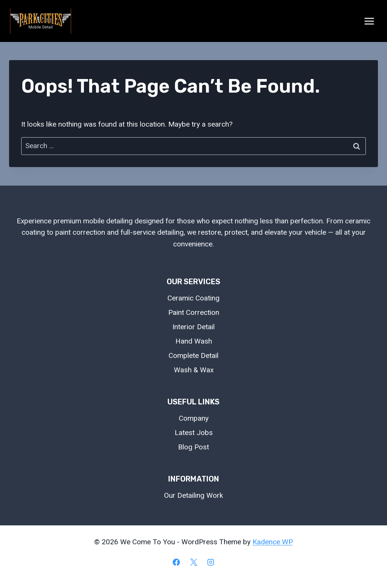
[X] (193, 562)
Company (194, 418)
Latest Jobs (194, 432)
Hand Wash (193, 341)
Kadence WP (272, 541)
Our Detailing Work (193, 495)
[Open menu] (369, 21)
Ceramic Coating (193, 298)
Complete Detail (193, 355)
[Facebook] (176, 562)
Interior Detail (193, 326)
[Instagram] (211, 562)
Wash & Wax (194, 369)
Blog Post (193, 447)
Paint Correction (193, 312)
